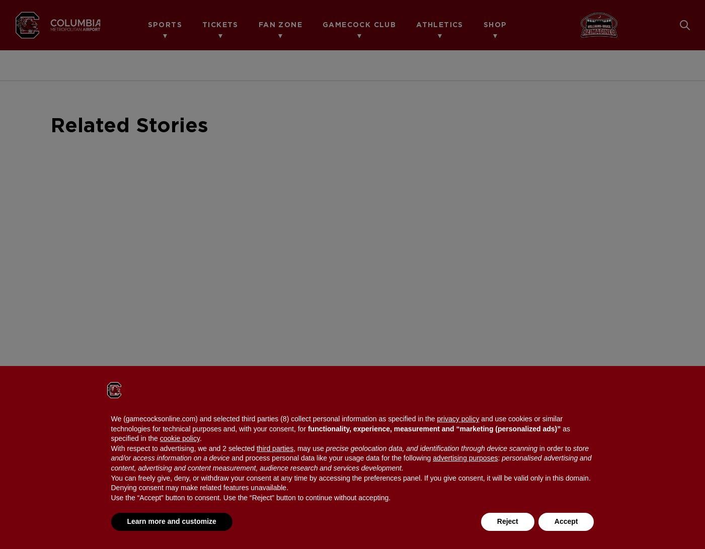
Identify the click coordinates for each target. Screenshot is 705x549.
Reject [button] (507, 521)
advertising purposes (465, 458)
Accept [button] (566, 521)
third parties (275, 448)
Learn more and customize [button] (171, 521)
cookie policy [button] (180, 438)
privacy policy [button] (458, 419)
